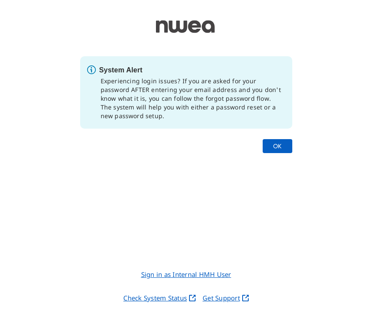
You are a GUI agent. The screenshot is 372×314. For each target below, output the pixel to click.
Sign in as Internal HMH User (186, 274)
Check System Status (159, 298)
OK (277, 146)
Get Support (226, 298)
